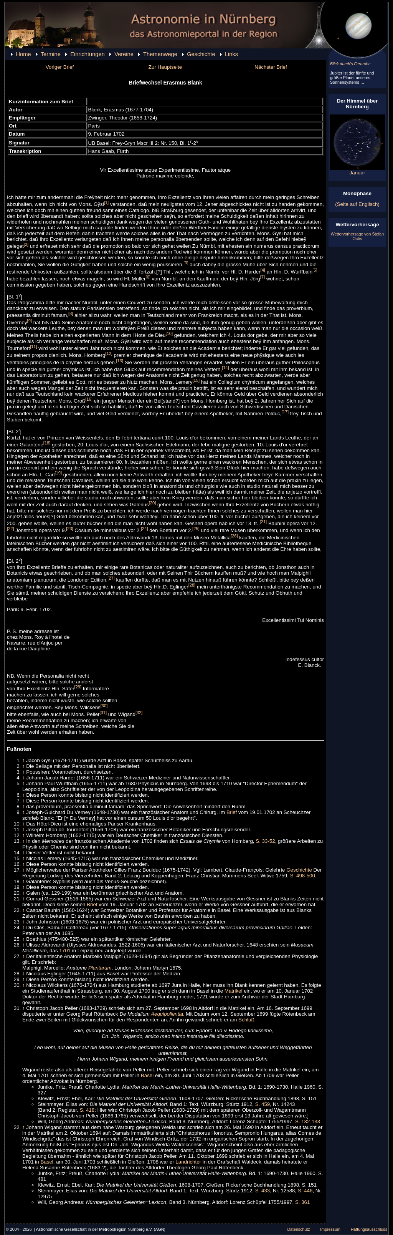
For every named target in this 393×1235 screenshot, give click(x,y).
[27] (111, 578)
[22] (10, 528)
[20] (152, 503)
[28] (192, 585)
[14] (225, 367)
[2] (26, 244)
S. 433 (262, 1191)
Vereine (124, 54)
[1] (106, 202)
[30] (104, 705)
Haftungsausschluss (369, 1229)
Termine (51, 54)
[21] (263, 521)
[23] (69, 528)
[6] (148, 277)
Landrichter (188, 1162)
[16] (88, 399)
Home (23, 54)
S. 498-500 (302, 876)
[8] (70, 313)
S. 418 (87, 1110)
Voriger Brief (60, 67)
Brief (231, 812)
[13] (120, 360)
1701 (65, 950)
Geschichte (201, 54)
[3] (185, 262)
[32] (139, 712)
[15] (196, 380)
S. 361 (302, 1202)
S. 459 (262, 1104)
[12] (108, 353)
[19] (58, 473)
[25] (196, 528)
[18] (47, 443)
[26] (234, 536)
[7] (262, 277)
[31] (103, 712)
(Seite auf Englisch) (357, 204)
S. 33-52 (265, 841)
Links (231, 54)
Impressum (330, 1229)
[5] (314, 270)
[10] (169, 333)
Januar (357, 170)
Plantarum (100, 968)
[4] (263, 270)
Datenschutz (298, 1229)
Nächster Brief (270, 67)
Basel (147, 1075)
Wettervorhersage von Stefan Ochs (357, 236)
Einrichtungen (87, 54)
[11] (33, 346)
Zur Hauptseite (165, 67)
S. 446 (305, 1191)
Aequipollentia (167, 1014)
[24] (144, 528)
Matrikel (234, 991)
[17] (285, 411)
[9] (29, 320)
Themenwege (160, 54)
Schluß (246, 1020)
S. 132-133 (307, 1121)
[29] (78, 687)
